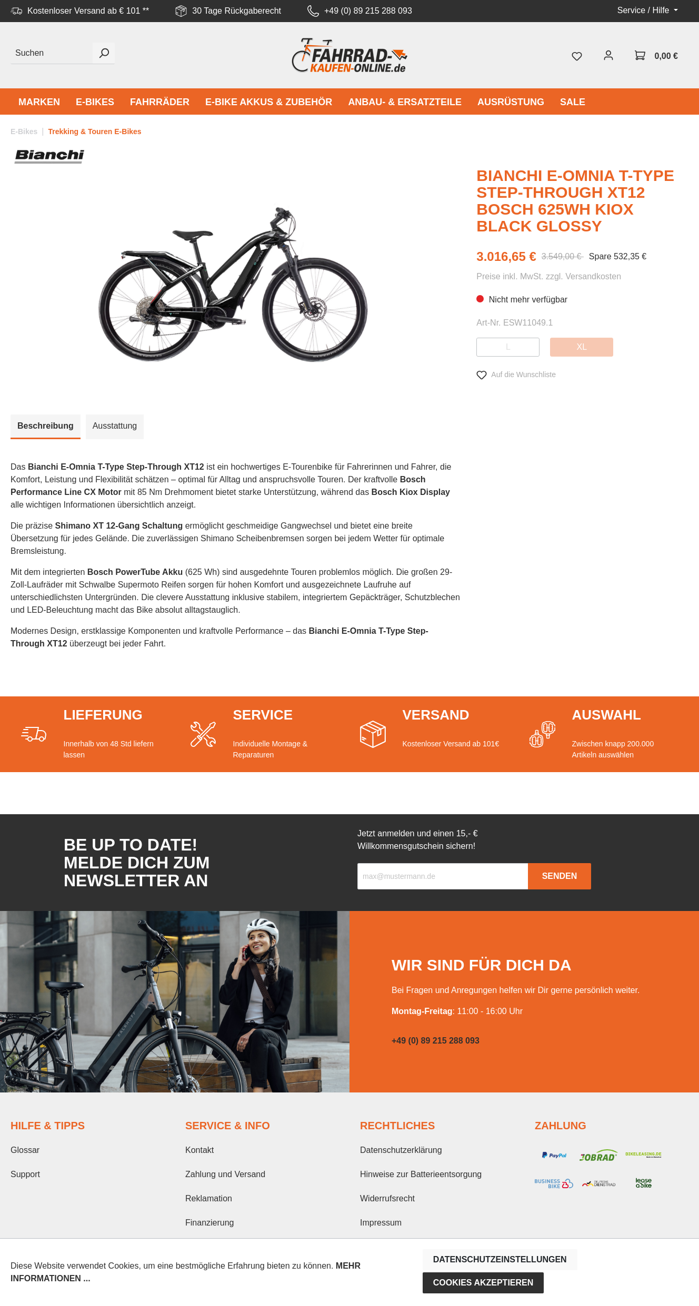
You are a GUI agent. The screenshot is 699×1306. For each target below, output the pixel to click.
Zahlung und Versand (225, 1174)
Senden (559, 876)
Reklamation (208, 1198)
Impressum (381, 1222)
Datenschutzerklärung (401, 1150)
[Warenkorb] (656, 55)
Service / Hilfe (644, 10)
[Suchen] (52, 53)
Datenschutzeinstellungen (500, 1259)
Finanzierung (209, 1222)
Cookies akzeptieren (483, 1282)
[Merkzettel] (577, 55)
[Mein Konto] (608, 55)
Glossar (25, 1150)
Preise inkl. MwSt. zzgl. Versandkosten (548, 276)
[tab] (46, 426)
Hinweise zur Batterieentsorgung (421, 1174)
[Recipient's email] (442, 876)
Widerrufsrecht (387, 1198)
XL (582, 346)
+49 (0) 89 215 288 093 (368, 10)
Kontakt (199, 1150)
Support (25, 1174)
